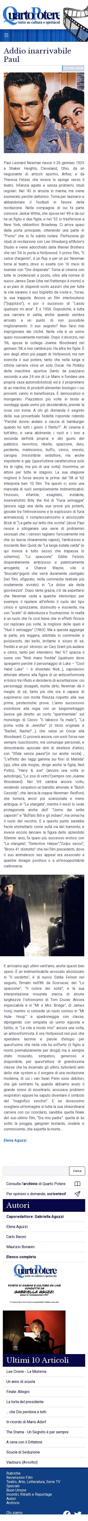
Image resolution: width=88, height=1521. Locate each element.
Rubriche (13, 1473)
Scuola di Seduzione (23, 1452)
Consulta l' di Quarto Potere (43, 1184)
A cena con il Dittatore (24, 1442)
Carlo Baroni (16, 1237)
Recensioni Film (19, 1477)
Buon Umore (16, 1490)
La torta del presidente (25, 1402)
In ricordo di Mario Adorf (26, 1422)
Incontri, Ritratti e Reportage (29, 1494)
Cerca (77, 1171)
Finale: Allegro (18, 1391)
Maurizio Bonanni (20, 1247)
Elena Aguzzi (15, 1140)
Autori (11, 1498)
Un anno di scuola (20, 1381)
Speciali (12, 1486)
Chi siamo (14, 1512)
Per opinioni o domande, (43, 1194)
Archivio (12, 1503)
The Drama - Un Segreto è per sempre (37, 1432)
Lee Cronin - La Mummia (26, 1371)
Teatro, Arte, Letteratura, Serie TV (33, 1482)
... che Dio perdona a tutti (26, 1412)
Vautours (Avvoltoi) (22, 1462)
